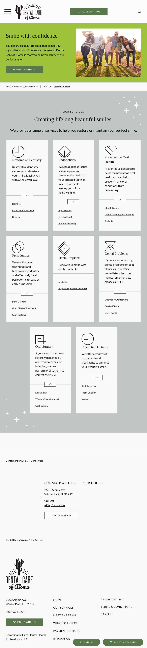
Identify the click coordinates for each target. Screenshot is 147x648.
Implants (62, 281)
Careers (107, 614)
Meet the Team (64, 615)
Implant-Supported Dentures (72, 288)
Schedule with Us (89, 11)
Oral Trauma (111, 312)
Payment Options (67, 630)
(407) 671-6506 (62, 86)
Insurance (61, 638)
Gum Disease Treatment (24, 308)
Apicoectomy (64, 210)
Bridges (16, 217)
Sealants (109, 221)
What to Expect (65, 623)
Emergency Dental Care (116, 299)
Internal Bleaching (67, 223)
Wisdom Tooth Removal (47, 399)
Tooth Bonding (89, 392)
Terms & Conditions (116, 606)
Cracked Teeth (65, 217)
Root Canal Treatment (23, 210)
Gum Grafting (19, 314)
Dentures (17, 203)
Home (57, 599)
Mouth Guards (112, 207)
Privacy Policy (112, 599)
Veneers (86, 399)
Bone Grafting (19, 301)
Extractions (41, 392)
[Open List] (27, 195)
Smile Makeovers (90, 386)
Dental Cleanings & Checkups (119, 214)
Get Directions (61, 515)
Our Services (63, 607)
